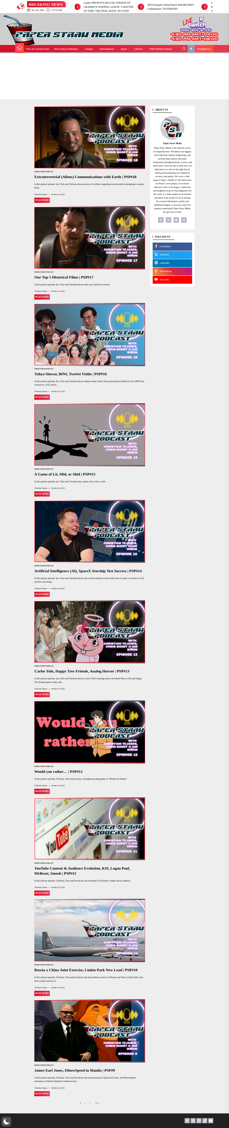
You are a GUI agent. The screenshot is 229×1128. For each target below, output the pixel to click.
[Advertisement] (114, 77)
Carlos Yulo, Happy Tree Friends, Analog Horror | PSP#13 (81, 671)
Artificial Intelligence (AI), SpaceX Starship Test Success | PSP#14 (88, 571)
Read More (42, 200)
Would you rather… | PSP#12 (58, 771)
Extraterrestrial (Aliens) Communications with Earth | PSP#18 (85, 177)
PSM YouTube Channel (161, 49)
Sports (125, 49)
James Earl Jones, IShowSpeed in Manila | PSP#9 (74, 1070)
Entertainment (108, 49)
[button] (6, 1121)
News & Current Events (37, 49)
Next (97, 1103)
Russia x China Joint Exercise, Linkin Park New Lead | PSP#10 (85, 970)
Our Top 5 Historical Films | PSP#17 (64, 277)
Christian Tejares (40, 194)
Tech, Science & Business (67, 49)
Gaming (90, 49)
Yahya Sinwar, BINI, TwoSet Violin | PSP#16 (70, 374)
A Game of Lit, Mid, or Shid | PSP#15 (64, 474)
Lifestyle (139, 49)
